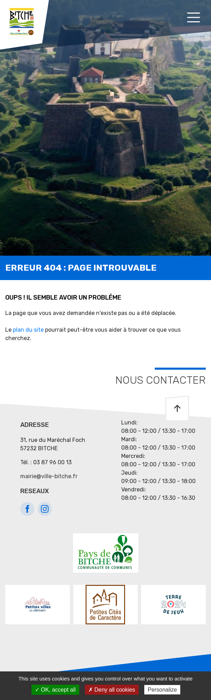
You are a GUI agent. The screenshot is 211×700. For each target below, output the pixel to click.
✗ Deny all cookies (111, 690)
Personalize (162, 690)
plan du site (28, 329)
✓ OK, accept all (55, 690)
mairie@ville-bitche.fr (49, 476)
